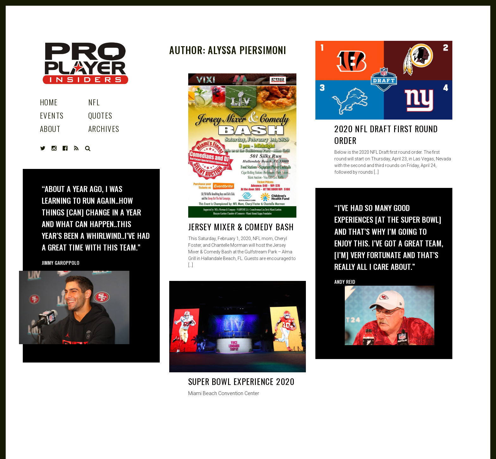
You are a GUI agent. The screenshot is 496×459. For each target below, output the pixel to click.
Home (49, 102)
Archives (104, 128)
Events (52, 115)
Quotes (100, 115)
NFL (94, 102)
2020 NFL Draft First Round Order (386, 134)
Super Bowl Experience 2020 (241, 381)
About (50, 128)
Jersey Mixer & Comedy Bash (241, 226)
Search (88, 148)
